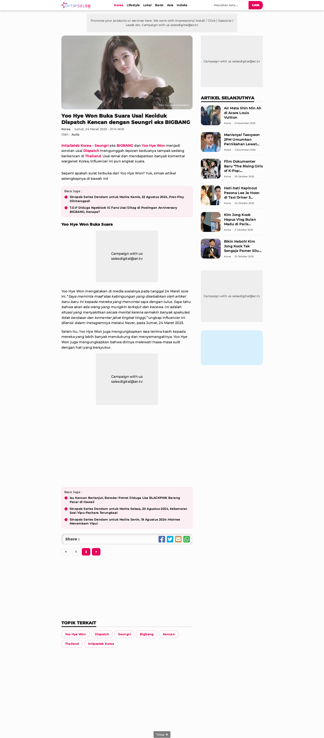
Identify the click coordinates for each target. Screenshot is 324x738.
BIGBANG (125, 146)
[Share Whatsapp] (186, 539)
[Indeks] (182, 5)
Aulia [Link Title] (75, 134)
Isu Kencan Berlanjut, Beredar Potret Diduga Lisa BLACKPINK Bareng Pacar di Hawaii (125, 500)
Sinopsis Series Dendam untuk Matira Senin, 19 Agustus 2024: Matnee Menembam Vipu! (125, 522)
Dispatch (91, 151)
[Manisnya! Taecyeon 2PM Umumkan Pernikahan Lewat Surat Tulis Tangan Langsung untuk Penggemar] (232, 143)
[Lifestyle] (133, 5)
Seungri (102, 146)
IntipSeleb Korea (76, 146)
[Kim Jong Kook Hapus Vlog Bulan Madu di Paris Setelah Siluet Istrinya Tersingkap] (232, 223)
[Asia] (170, 5)
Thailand (93, 156)
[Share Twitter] (170, 539)
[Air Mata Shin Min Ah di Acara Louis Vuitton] (232, 117)
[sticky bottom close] (162, 734)
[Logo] (76, 5)
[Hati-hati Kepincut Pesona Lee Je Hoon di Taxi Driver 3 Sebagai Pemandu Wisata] (232, 197)
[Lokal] (147, 5)
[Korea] (118, 5)
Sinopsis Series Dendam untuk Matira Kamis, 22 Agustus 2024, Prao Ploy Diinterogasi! (127, 199)
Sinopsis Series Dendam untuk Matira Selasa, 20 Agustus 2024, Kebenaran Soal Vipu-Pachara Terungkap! (128, 511)
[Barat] (159, 5)
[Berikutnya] (86, 552)
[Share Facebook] (161, 539)
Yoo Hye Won (153, 146)
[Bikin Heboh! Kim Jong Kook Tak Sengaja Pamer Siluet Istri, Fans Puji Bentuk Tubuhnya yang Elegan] (232, 250)
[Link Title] (75, 634)
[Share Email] (178, 539)
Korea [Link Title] (66, 129)
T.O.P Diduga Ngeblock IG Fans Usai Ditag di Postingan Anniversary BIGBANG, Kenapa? (123, 210)
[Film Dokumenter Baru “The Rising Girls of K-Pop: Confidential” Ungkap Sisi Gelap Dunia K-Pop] (232, 170)
